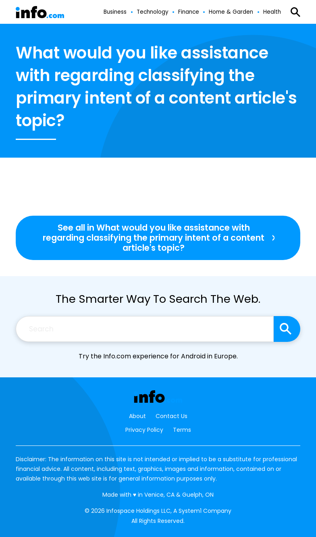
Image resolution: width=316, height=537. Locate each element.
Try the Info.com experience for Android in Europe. (158, 356)
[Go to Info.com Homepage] (40, 12)
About (137, 416)
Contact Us (171, 416)
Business (115, 12)
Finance (188, 12)
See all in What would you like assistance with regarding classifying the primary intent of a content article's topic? (153, 238)
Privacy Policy (144, 430)
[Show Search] (295, 12)
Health (272, 12)
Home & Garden (231, 12)
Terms (182, 430)
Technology (152, 12)
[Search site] (287, 329)
